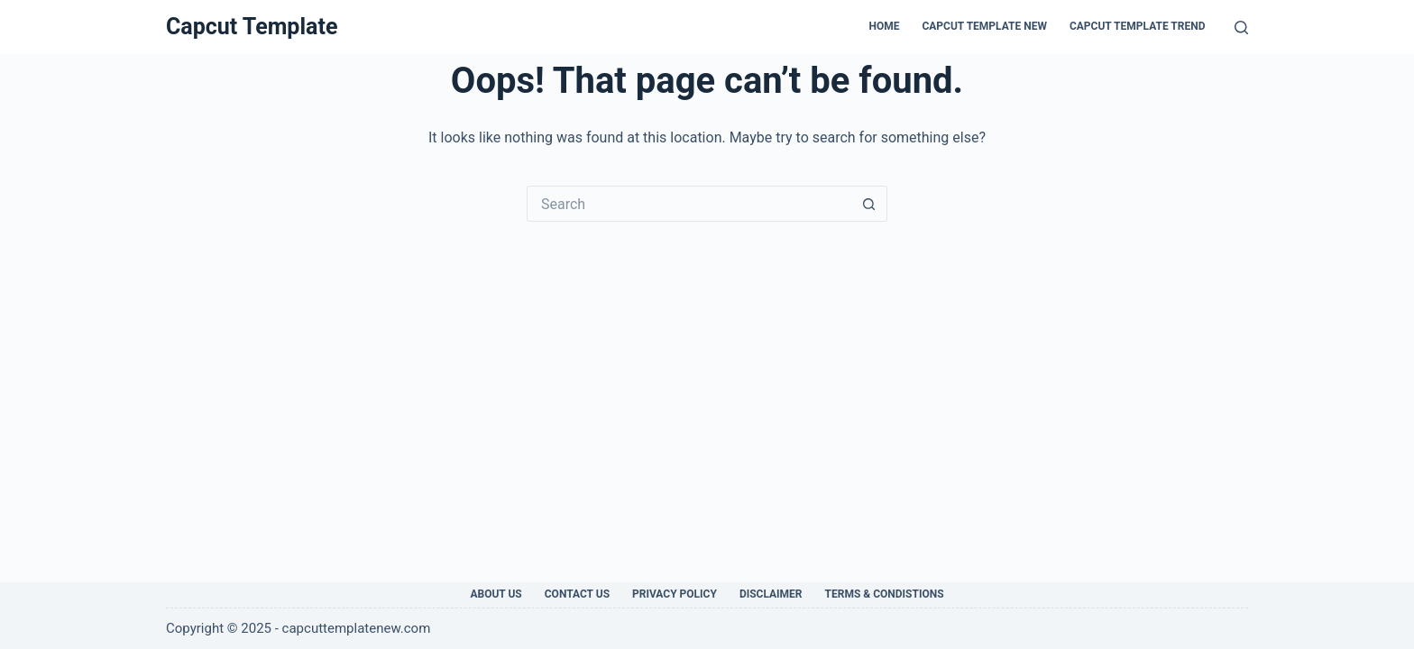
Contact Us (577, 594)
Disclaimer (771, 594)
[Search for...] (689, 204)
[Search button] (869, 204)
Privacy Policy (674, 594)
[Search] (1241, 27)
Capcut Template (251, 27)
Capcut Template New (984, 26)
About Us (495, 594)
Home (883, 26)
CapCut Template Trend (1138, 26)
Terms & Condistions (884, 594)
